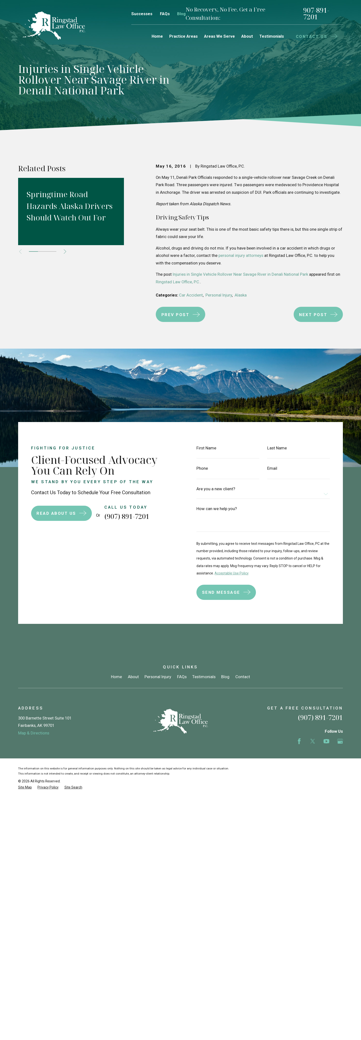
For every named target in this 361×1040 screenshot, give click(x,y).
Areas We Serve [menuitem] (219, 36)
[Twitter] (312, 741)
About (133, 676)
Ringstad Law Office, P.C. (178, 281)
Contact (242, 676)
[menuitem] (25, 787)
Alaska (241, 295)
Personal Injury (218, 295)
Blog (181, 13)
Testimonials (204, 676)
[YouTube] (326, 741)
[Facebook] (299, 741)
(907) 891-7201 (320, 717)
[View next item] (65, 251)
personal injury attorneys (240, 255)
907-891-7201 (316, 13)
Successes (141, 13)
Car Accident (191, 295)
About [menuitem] (247, 36)
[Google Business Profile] (340, 741)
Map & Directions (33, 733)
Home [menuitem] (157, 36)
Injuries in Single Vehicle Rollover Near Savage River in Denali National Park (240, 274)
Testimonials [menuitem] (271, 36)
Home (116, 676)
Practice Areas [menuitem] (183, 36)
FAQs (165, 13)
